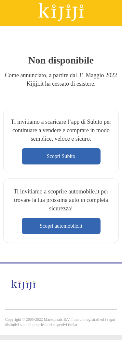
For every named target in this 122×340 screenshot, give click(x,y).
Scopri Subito (61, 156)
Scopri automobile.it (61, 226)
